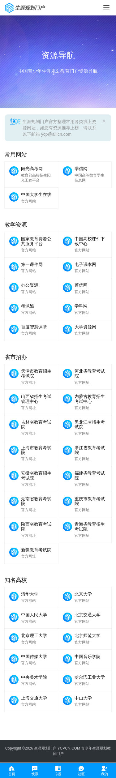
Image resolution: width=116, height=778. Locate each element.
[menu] (106, 7)
